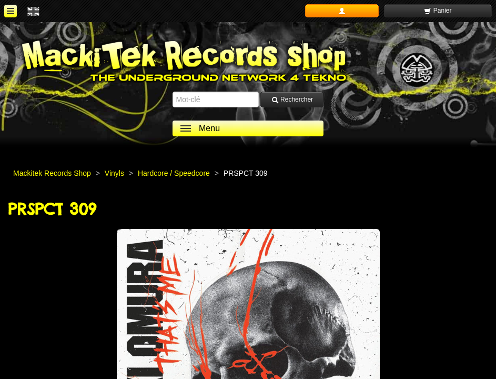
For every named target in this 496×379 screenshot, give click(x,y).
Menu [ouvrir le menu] (209, 128)
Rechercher (292, 100)
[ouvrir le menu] (10, 11)
